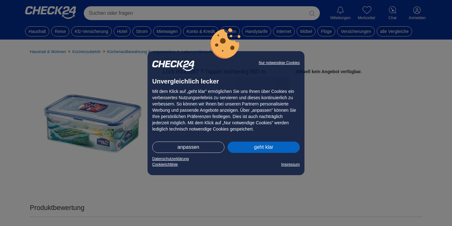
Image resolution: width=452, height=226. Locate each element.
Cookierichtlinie (165, 164)
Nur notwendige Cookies (279, 63)
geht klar (263, 147)
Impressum (290, 164)
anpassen (188, 147)
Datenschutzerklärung (170, 159)
